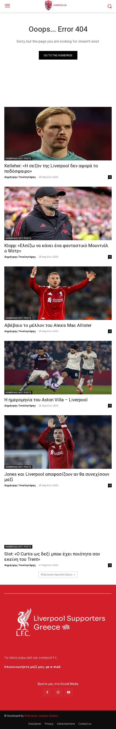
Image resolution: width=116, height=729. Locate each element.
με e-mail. (53, 667)
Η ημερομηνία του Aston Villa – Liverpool (46, 399)
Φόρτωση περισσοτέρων (58, 574)
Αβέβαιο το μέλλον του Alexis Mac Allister (48, 325)
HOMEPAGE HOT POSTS (18, 158)
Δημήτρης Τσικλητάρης (20, 176)
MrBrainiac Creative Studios (41, 715)
